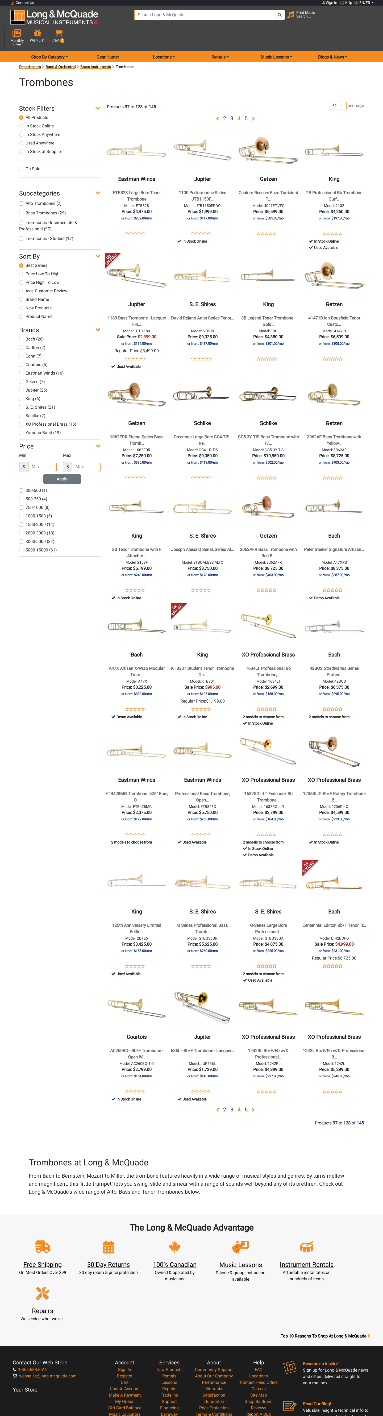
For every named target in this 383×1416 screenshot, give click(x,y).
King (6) (29, 379)
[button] (369, 19)
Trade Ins (169, 1336)
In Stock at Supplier (40, 132)
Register (124, 1316)
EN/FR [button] (362, 3)
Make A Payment (125, 1336)
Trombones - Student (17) (46, 219)
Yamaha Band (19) (40, 413)
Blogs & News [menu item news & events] (331, 38)
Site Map (258, 1336)
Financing (169, 1348)
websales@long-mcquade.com (45, 1316)
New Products (35, 289)
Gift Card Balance (124, 1348)
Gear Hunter (108, 38)
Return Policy (214, 1368)
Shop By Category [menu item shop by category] (48, 38)
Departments (30, 48)
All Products (33, 98)
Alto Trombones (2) (40, 184)
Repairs (169, 1329)
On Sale (29, 149)
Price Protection (214, 1348)
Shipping (169, 1361)
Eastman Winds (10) (41, 354)
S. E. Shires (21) (37, 388)
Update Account (125, 1329)
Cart (124, 1323)
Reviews (258, 1348)
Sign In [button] (329, 3)
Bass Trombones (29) (42, 194)
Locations (258, 1316)
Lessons (169, 1323)
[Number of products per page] (338, 87)
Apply (62, 460)
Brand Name (34, 280)
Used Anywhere (36, 124)
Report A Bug (258, 1355)
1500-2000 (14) (37, 505)
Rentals (169, 1316)
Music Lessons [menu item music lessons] (275, 38)
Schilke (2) (32, 396)
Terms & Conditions (213, 1355)
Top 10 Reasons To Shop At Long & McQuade (325, 1277)
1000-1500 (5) (35, 497)
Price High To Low (39, 263)
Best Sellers (33, 246)
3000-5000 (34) (37, 522)
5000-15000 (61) (38, 531)
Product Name (35, 297)
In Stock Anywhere (39, 115)
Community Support (214, 1310)
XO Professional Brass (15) (47, 405)
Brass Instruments (95, 48)
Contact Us (22, 3)
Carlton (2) (32, 328)
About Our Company (214, 1316)
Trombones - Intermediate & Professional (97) (48, 207)
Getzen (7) (32, 362)
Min (22, 436)
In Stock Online (36, 107)
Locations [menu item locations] (162, 38)
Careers (259, 1329)
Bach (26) (31, 320)
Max (67, 436)
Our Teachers (214, 1374)
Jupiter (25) (33, 371)
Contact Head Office (258, 1323)
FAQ (259, 1310)
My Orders (124, 1342)
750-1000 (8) (34, 488)
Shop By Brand (259, 1342)
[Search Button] (274, 19)
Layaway (169, 1355)
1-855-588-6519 (30, 1310)
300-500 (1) (33, 471)
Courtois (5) (33, 345)
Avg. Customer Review (43, 272)
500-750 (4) (33, 480)
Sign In (124, 1310)
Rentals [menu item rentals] (218, 38)
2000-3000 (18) (37, 514)
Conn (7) (30, 337)
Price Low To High (39, 255)
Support (169, 1342)
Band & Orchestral (60, 48)
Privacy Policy (214, 1361)
